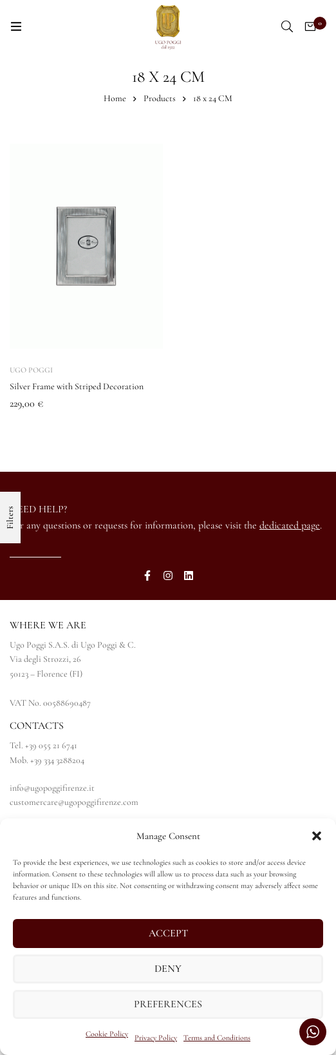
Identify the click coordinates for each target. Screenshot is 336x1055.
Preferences (168, 1005)
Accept (168, 934)
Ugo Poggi (31, 369)
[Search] (287, 26)
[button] (316, 835)
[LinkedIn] (188, 575)
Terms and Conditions (216, 1037)
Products (160, 98)
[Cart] (310, 26)
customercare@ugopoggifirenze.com (74, 802)
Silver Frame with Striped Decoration (77, 386)
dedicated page (289, 525)
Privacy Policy (156, 1037)
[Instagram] (168, 575)
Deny (168, 969)
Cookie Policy (107, 1033)
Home (115, 98)
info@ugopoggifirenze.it (52, 787)
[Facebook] (147, 575)
